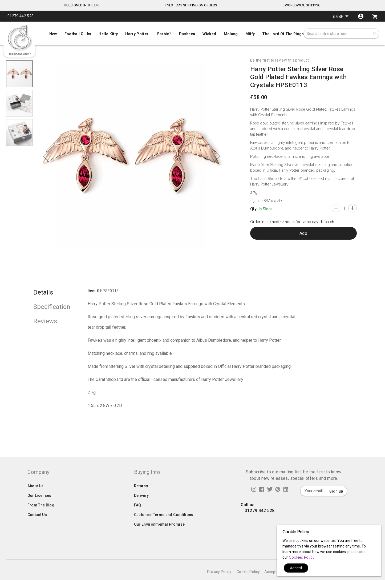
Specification (51, 307)
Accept (296, 568)
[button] (340, 16)
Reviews (45, 321)
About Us (35, 496)
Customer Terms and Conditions (163, 525)
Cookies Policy (302, 557)
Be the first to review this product (279, 60)
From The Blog (41, 516)
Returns (141, 496)
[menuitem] (192, 33)
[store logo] (19, 40)
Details (43, 292)
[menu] (192, 32)
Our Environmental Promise (159, 535)
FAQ (137, 516)
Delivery (141, 506)
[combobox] (341, 34)
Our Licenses (39, 506)
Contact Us (37, 525)
